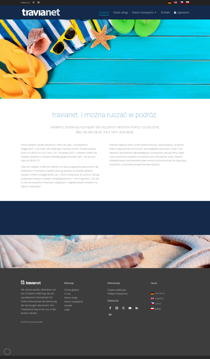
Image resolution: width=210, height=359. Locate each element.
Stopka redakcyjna (117, 289)
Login (67, 309)
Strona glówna (71, 289)
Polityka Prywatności (118, 293)
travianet (104, 12)
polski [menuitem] (158, 308)
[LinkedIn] (38, 2)
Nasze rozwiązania (142, 12)
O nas (67, 293)
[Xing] (33, 2)
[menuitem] (169, 3)
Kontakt (165, 12)
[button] (7, 351)
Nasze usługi (120, 12)
